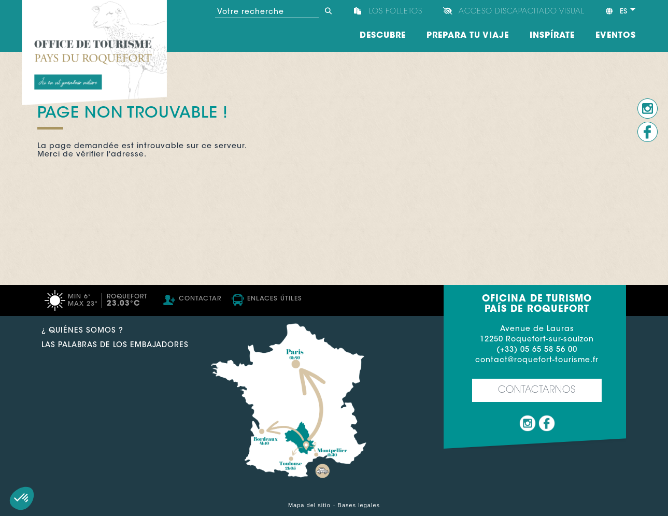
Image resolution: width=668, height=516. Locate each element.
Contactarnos (537, 390)
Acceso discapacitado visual (522, 12)
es (616, 11)
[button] (21, 498)
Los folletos (395, 12)
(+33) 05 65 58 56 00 (536, 350)
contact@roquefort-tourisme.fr (537, 360)
